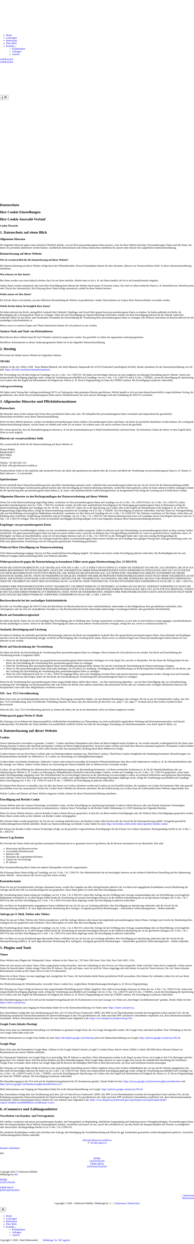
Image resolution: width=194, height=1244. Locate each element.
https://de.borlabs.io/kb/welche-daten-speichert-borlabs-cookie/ (137, 824)
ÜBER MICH (97, 1164)
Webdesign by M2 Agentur (56, 1240)
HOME (96, 1158)
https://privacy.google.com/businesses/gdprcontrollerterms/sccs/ (31, 1084)
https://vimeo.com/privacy (12, 1002)
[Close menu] (3, 1209)
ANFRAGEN (6, 62)
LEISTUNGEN (97, 1161)
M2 (16, 1174)
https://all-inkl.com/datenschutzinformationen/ (27, 369)
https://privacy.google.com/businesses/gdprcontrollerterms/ (152, 1081)
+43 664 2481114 (98, 1143)
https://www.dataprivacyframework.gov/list (111, 1018)
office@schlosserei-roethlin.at (97, 1140)
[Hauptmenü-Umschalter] (4, 97)
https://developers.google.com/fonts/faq (74, 1038)
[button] (97, 59)
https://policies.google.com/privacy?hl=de (159, 1038)
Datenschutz (188, 1198)
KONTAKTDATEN (97, 1166)
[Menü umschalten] (15, 46)
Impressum (188, 1195)
